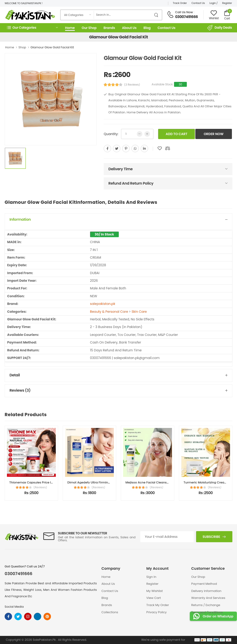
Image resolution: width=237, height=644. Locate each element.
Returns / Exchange (205, 605)
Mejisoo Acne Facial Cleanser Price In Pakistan (160, 482)
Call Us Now (184, 12)
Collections (109, 612)
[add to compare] (167, 148)
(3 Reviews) (132, 84)
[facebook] (107, 148)
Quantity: (111, 134)
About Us (129, 27)
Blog (147, 27)
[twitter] (116, 148)
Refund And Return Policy (130, 183)
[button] (32, 28)
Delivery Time (120, 169)
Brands (109, 27)
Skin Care (139, 311)
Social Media (14, 606)
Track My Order (157, 605)
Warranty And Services (208, 598)
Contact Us (198, 3)
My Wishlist (154, 591)
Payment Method (204, 584)
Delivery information (206, 591)
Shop (22, 47)
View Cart (153, 598)
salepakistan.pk (102, 303)
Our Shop (89, 27)
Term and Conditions (207, 612)
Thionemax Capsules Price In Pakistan (38, 482)
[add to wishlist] (160, 148)
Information (20, 219)
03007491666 (186, 16)
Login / (213, 3)
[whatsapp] (135, 148)
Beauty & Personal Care (109, 311)
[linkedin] (144, 148)
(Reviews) (40, 487)
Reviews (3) (20, 390)
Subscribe (211, 536)
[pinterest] (126, 148)
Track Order (180, 3)
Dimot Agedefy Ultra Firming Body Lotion (97, 482)
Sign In (151, 577)
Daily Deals (219, 28)
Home (70, 27)
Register (227, 3)
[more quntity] (147, 134)
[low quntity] (139, 134)
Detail (14, 375)
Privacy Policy (156, 612)
